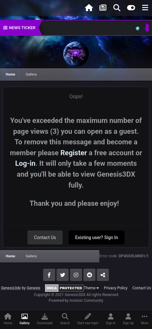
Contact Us (45, 237)
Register (73, 153)
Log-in (25, 163)
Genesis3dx (11, 288)
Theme (91, 288)
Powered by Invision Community (76, 300)
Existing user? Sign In (96, 237)
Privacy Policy (115, 288)
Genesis (33, 288)
